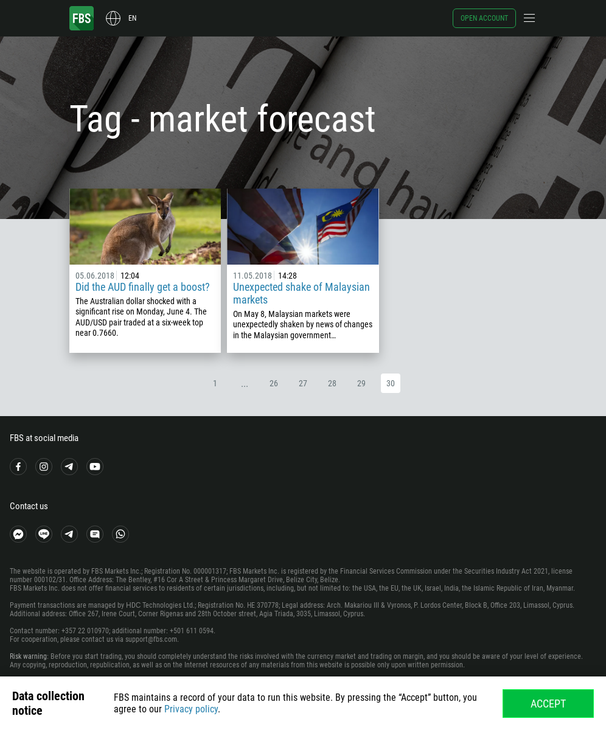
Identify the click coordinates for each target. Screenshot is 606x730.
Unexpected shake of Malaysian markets (301, 293)
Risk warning (28, 656)
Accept (548, 703)
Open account (484, 18)
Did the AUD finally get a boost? (142, 286)
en (132, 18)
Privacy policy (191, 709)
